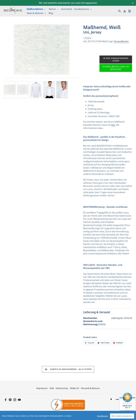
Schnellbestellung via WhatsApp (116, 67)
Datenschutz (62, 388)
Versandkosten (121, 41)
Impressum (42, 388)
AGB (52, 388)
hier (113, 124)
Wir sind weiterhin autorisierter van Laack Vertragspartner (68, 2)
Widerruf (74, 388)
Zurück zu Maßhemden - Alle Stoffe (68, 369)
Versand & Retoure (90, 388)
